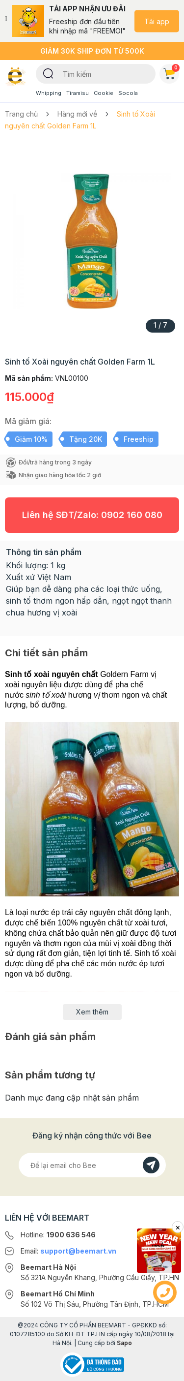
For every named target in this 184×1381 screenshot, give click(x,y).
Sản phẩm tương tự (50, 1075)
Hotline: (58, 1234)
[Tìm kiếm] (48, 73)
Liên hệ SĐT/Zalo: (92, 515)
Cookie (103, 93)
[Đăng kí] (151, 1165)
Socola (128, 93)
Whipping (48, 93)
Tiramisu (77, 93)
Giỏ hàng (171, 72)
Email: (68, 1251)
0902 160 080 (131, 515)
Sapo (124, 1343)
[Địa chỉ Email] (92, 1165)
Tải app (156, 21)
